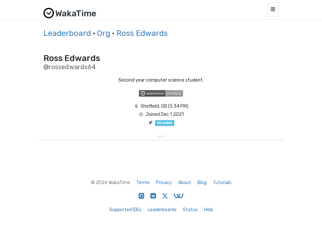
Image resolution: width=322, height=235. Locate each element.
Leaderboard (67, 33)
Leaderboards (162, 209)
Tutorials (222, 182)
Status (190, 209)
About (184, 182)
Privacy (164, 182)
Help (208, 209)
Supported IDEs (125, 209)
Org (103, 33)
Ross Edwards (142, 33)
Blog (202, 182)
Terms (143, 182)
